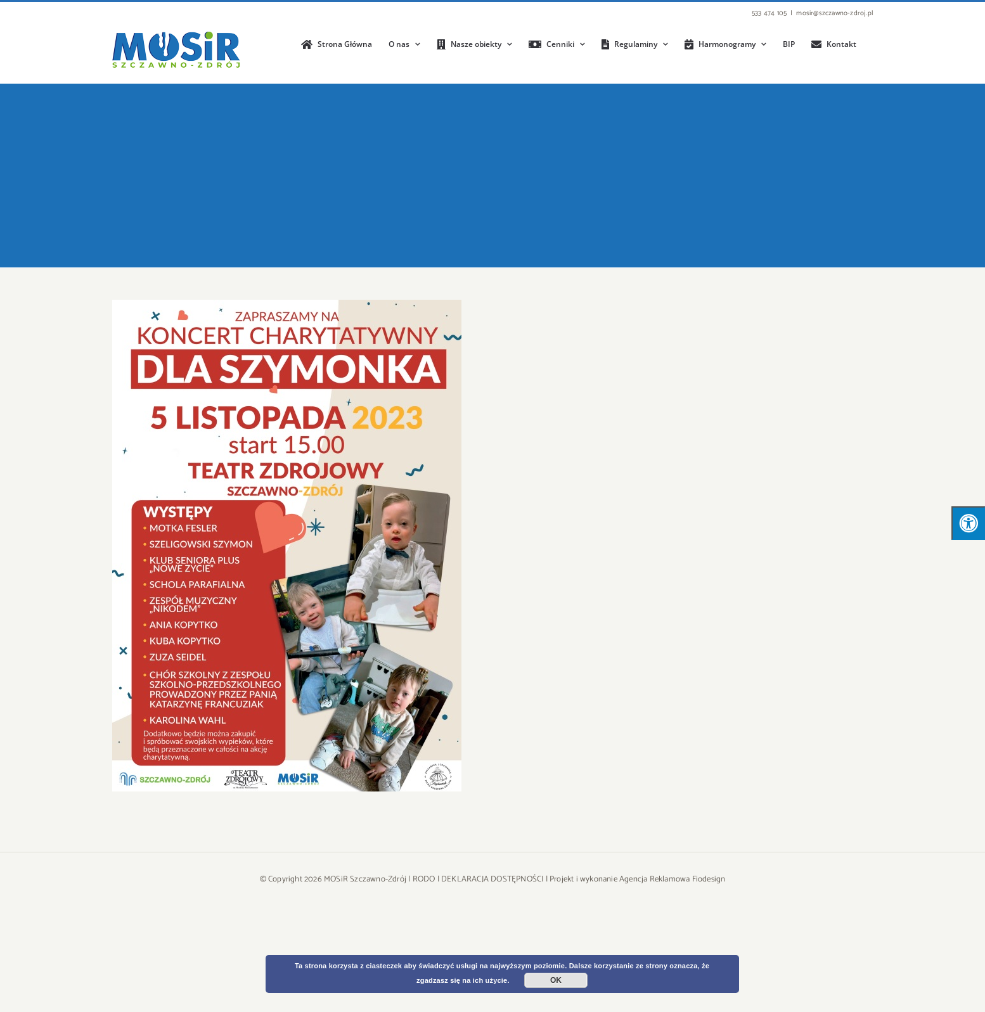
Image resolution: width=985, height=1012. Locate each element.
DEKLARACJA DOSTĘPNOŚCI (492, 879)
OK (556, 980)
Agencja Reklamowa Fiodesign (672, 879)
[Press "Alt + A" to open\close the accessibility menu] (968, 523)
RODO (424, 879)
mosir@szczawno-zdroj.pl (834, 13)
